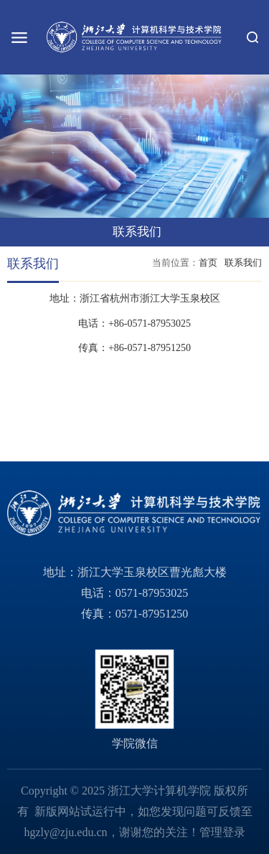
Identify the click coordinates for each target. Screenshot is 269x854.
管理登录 (222, 832)
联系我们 (243, 262)
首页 (208, 262)
